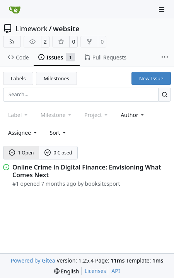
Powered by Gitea (33, 260)
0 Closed (58, 152)
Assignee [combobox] (23, 132)
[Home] (15, 10)
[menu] (58, 133)
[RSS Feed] (12, 41)
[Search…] (164, 94)
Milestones (56, 78)
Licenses (95, 271)
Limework (31, 28)
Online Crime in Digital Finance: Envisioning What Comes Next (86, 171)
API (115, 271)
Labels (18, 78)
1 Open (21, 152)
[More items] (165, 57)
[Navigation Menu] (162, 9)
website (66, 28)
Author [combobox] (133, 115)
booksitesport (102, 183)
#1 (15, 183)
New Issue (151, 78)
